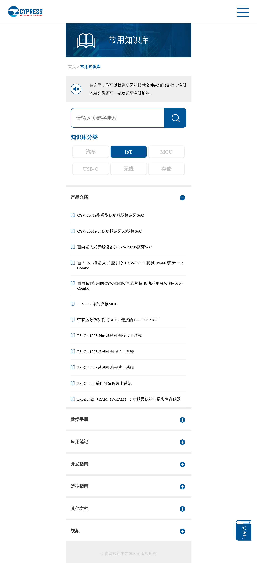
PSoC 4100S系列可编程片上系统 (105, 351)
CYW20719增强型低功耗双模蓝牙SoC (110, 215)
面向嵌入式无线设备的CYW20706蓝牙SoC (114, 247)
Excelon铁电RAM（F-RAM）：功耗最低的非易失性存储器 (129, 399)
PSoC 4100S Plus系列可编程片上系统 (109, 335)
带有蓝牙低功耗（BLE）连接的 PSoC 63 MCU (118, 320)
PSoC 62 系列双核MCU (97, 304)
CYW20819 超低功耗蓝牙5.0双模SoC (109, 231)
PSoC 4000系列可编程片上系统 (104, 383)
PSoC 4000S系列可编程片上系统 (105, 367)
